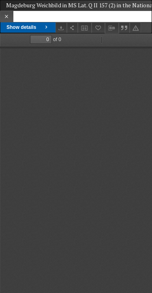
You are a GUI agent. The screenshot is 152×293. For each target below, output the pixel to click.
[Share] (72, 27)
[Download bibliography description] (112, 28)
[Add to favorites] (98, 27)
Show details (27, 27)
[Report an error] (135, 27)
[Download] (61, 27)
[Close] (6, 16)
